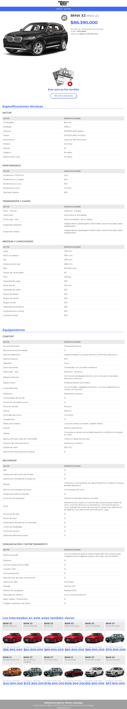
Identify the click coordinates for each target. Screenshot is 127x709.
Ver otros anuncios (63, 96)
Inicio (59, 9)
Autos (67, 9)
